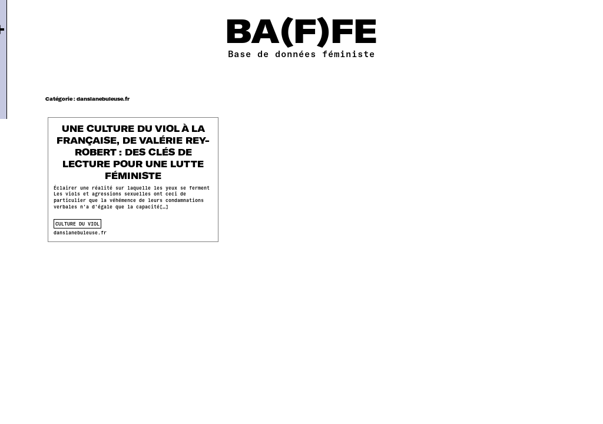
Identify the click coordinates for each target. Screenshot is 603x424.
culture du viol (77, 224)
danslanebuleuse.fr (80, 233)
